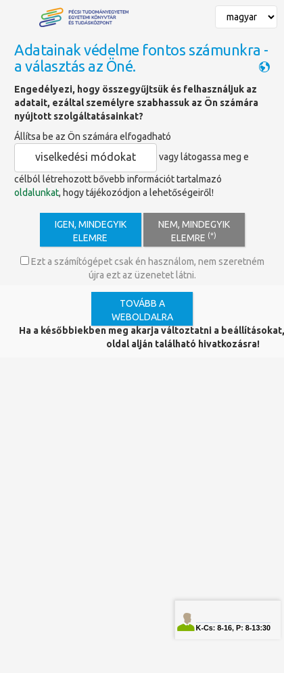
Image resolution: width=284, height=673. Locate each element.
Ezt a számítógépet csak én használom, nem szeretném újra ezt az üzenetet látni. (142, 268)
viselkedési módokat (85, 157)
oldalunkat (36, 192)
